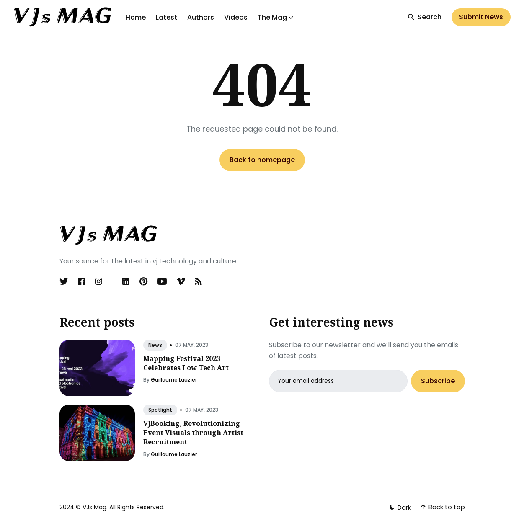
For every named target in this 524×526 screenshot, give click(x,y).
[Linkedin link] (126, 281)
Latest (166, 17)
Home (136, 17)
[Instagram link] (98, 281)
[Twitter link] (64, 281)
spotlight (160, 409)
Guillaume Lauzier (174, 379)
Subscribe (438, 381)
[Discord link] (112, 281)
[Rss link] (198, 281)
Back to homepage (262, 160)
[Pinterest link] (143, 281)
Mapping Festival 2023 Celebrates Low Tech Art (186, 363)
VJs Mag (94, 507)
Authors (200, 17)
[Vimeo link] (180, 281)
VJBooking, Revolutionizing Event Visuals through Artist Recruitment (193, 433)
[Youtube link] (162, 281)
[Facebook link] (81, 281)
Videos (236, 17)
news (155, 344)
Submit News (481, 17)
